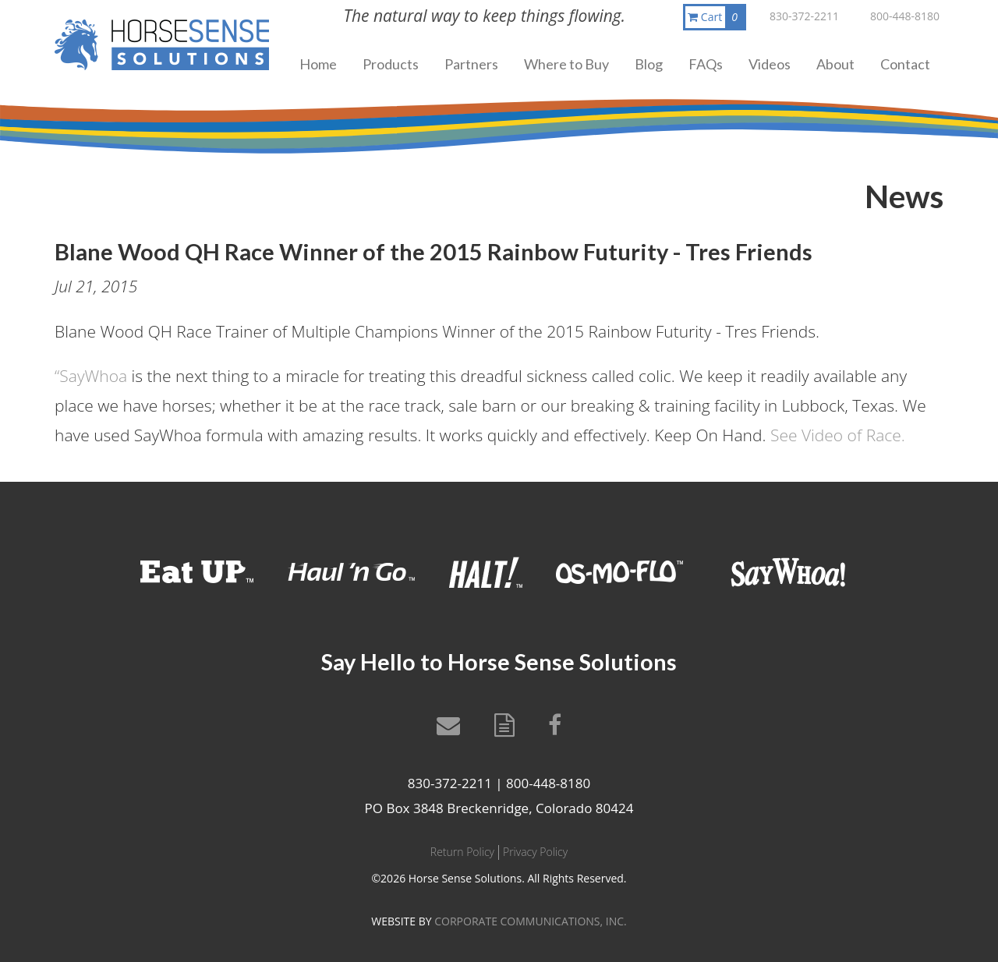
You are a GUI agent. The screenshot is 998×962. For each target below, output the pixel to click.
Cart (716, 17)
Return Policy (462, 851)
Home (318, 64)
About (835, 64)
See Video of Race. (837, 435)
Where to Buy (566, 64)
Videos (769, 64)
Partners (471, 64)
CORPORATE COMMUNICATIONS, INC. (530, 921)
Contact (905, 64)
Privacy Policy (535, 851)
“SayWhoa (91, 376)
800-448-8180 (905, 16)
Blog (649, 64)
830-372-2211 (804, 16)
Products (391, 64)
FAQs (705, 64)
